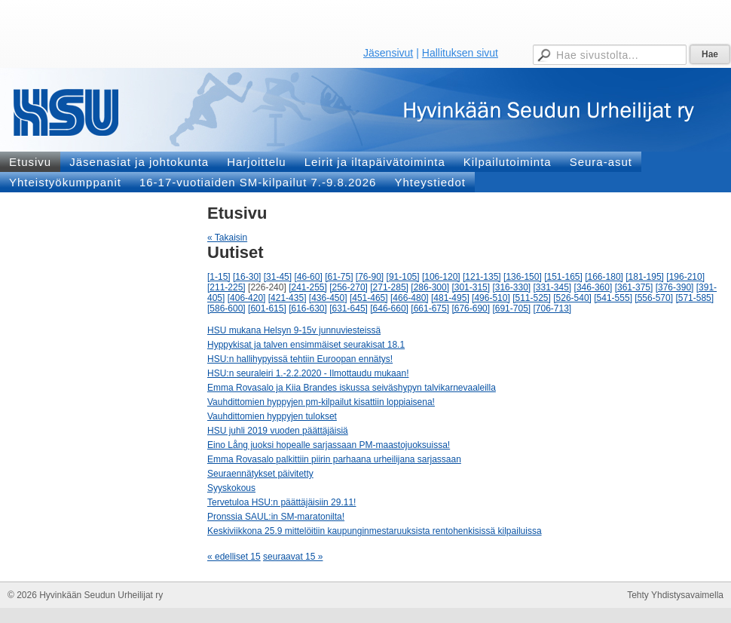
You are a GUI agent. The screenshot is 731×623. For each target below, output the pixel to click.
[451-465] (369, 298)
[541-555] (613, 298)
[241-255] (308, 287)
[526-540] (572, 298)
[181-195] (644, 277)
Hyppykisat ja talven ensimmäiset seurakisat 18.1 (306, 344)
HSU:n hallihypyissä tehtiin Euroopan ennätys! (300, 359)
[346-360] (593, 287)
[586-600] (226, 308)
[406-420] (247, 298)
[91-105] (403, 277)
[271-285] (389, 287)
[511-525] (531, 298)
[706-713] (553, 308)
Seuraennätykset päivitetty (260, 473)
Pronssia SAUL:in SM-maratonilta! (275, 516)
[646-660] (389, 308)
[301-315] (470, 287)
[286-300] (430, 287)
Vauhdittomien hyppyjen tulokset (272, 416)
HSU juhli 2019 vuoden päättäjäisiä (277, 430)
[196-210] (685, 277)
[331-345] (553, 287)
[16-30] (247, 277)
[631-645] (348, 308)
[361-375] (634, 287)
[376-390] (675, 287)
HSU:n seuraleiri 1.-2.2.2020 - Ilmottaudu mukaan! (307, 373)
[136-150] (522, 277)
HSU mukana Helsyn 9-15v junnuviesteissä (294, 330)
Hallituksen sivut (460, 53)
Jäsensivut (388, 53)
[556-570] (654, 298)
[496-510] (491, 298)
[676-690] (470, 308)
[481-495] (450, 298)
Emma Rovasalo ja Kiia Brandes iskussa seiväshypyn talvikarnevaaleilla (351, 387)
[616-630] (308, 308)
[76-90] (370, 277)
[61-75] (339, 277)
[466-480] (409, 298)
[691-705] (511, 308)
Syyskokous (231, 488)
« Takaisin (227, 237)
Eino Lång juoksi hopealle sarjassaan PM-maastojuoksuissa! (328, 445)
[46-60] (308, 277)
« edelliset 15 (234, 556)
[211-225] (226, 287)
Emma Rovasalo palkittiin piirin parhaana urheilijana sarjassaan (334, 459)
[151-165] (563, 277)
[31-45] (278, 277)
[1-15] (219, 277)
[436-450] (328, 298)
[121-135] (482, 277)
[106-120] (441, 277)
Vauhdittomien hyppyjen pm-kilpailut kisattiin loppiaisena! (321, 402)
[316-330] (511, 287)
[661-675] (430, 308)
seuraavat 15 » (293, 556)
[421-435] (287, 298)
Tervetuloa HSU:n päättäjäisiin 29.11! (281, 502)
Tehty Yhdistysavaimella (675, 595)
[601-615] (267, 308)
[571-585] (694, 298)
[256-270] (348, 287)
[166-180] (604, 277)
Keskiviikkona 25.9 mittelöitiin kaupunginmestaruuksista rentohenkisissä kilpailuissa (374, 531)
